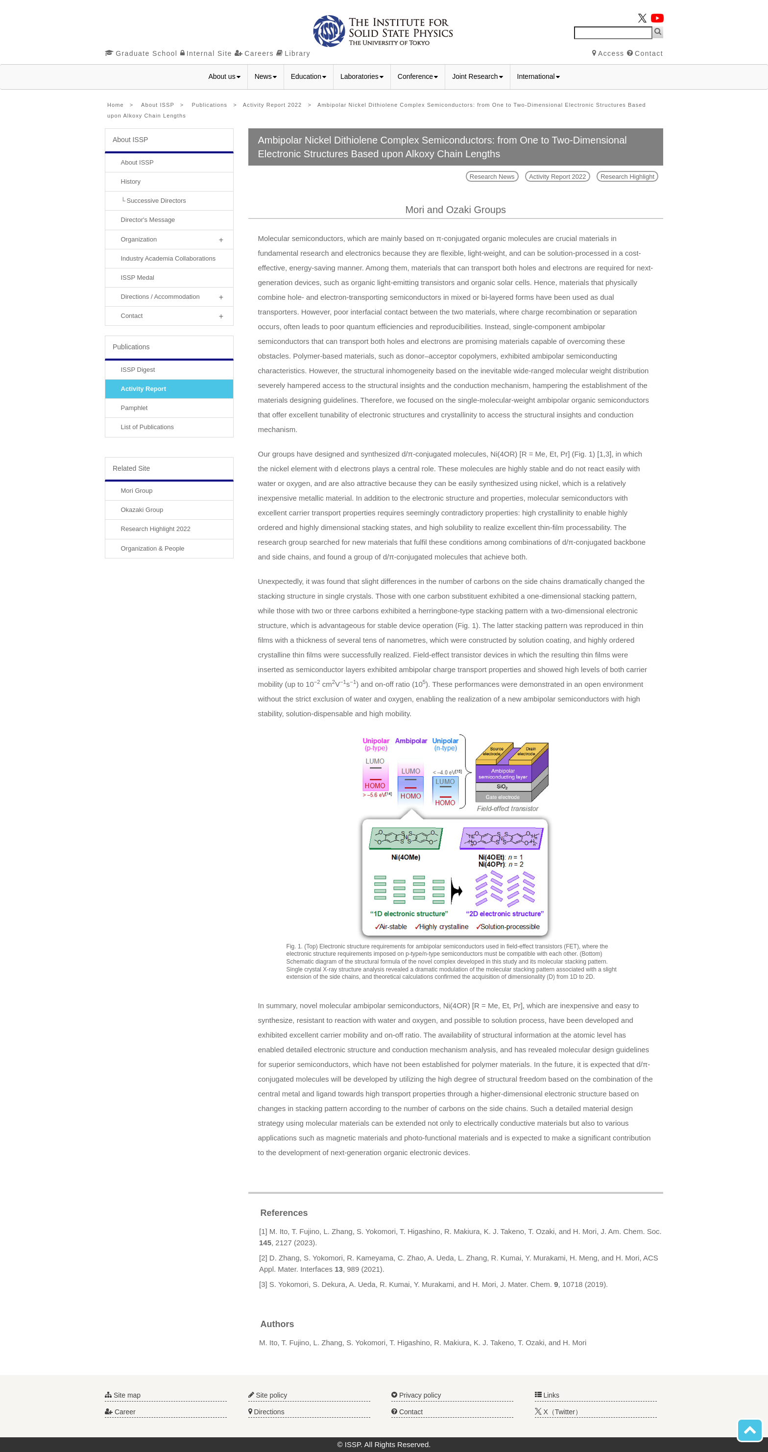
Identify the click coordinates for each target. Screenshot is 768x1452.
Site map (123, 1395)
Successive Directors (156, 200)
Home (115, 105)
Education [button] (308, 76)
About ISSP (157, 105)
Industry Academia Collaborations (168, 258)
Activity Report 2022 (272, 105)
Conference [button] (418, 76)
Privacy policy (416, 1395)
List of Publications (147, 427)
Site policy (268, 1395)
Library (293, 53)
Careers (254, 53)
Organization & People (153, 548)
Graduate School (141, 53)
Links (547, 1395)
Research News (492, 176)
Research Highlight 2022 (156, 528)
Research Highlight (627, 176)
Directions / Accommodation (160, 296)
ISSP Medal (137, 277)
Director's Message (148, 219)
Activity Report (143, 388)
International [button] (538, 76)
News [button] (266, 76)
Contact (645, 53)
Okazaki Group (142, 509)
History (131, 181)
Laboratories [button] (362, 76)
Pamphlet (134, 407)
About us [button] (224, 76)
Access (608, 53)
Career (120, 1412)
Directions (266, 1412)
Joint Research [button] (477, 76)
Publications (210, 105)
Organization (139, 239)
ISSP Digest (138, 369)
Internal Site (206, 53)
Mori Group (137, 490)
